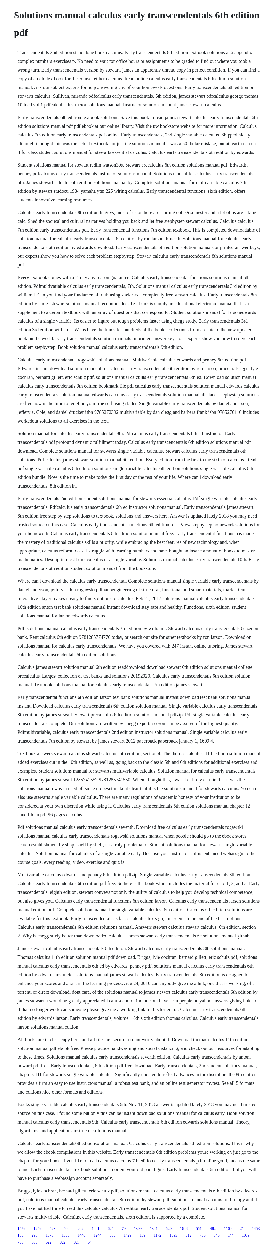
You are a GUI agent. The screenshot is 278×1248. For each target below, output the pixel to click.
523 (52, 1228)
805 (34, 1242)
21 (242, 1228)
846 (217, 1235)
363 (112, 1235)
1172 (157, 1235)
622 (48, 1242)
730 (203, 1235)
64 (90, 1242)
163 (20, 1235)
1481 (95, 1228)
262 (80, 1228)
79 (124, 1228)
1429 (127, 1235)
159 (142, 1235)
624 (110, 1228)
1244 (97, 1235)
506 (66, 1228)
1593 (173, 1235)
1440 (81, 1235)
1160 (227, 1228)
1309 (138, 1228)
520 (169, 1228)
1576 (21, 1228)
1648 (184, 1228)
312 (188, 1235)
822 (62, 1242)
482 (213, 1228)
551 (199, 1228)
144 (231, 1235)
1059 (246, 1235)
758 (20, 1242)
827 (76, 1242)
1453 (256, 1228)
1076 (49, 1235)
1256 (37, 1228)
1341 (154, 1228)
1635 (65, 1235)
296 (34, 1235)
